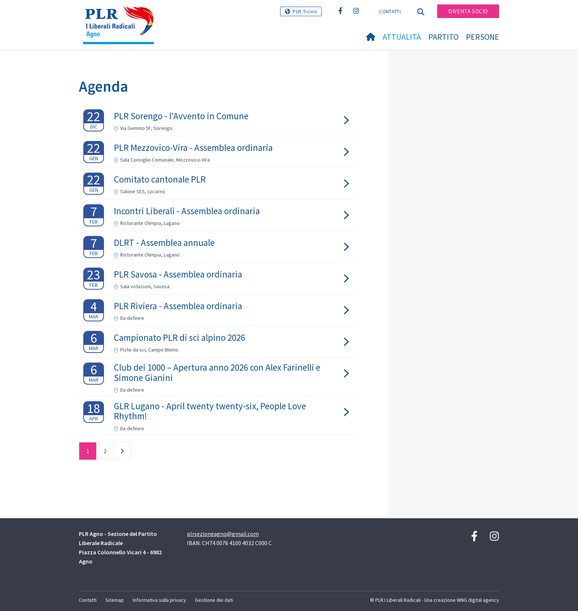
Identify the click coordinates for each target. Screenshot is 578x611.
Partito (443, 37)
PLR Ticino (305, 11)
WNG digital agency (478, 600)
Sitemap (114, 600)
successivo (122, 452)
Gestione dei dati (214, 600)
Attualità (402, 37)
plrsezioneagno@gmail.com (223, 533)
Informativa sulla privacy (159, 600)
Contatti (389, 11)
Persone (482, 37)
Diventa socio (468, 11)
